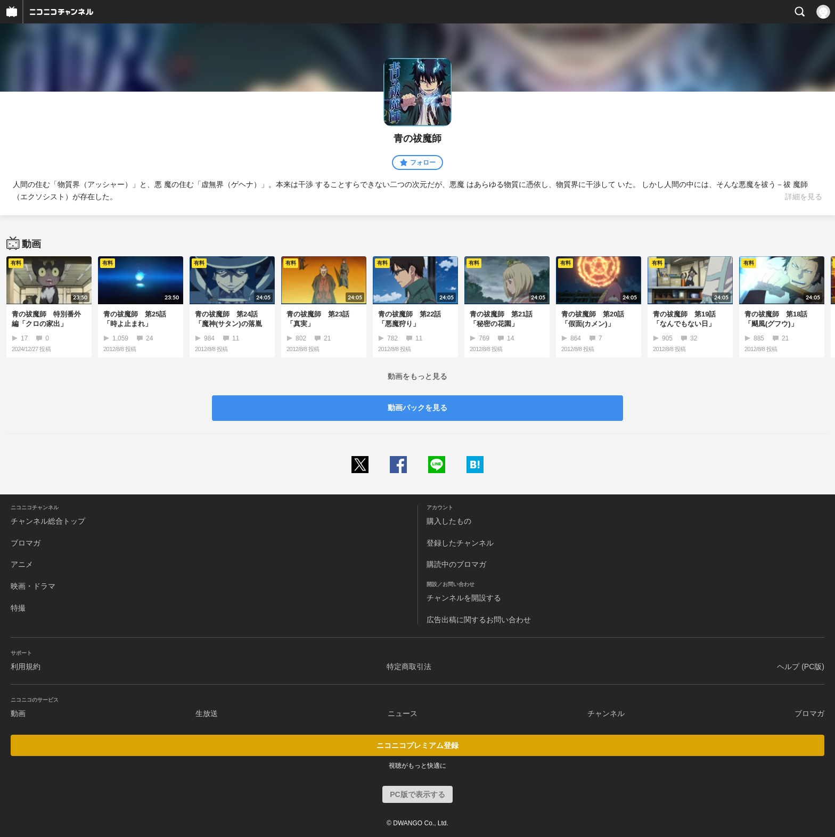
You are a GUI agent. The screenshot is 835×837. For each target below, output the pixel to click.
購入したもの (449, 521)
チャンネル (606, 713)
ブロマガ (25, 543)
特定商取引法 (409, 666)
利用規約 (25, 666)
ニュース (403, 713)
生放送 (206, 713)
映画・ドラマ (33, 586)
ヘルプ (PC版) (800, 666)
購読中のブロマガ (456, 564)
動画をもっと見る (417, 376)
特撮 (18, 608)
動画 (18, 713)
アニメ (22, 564)
